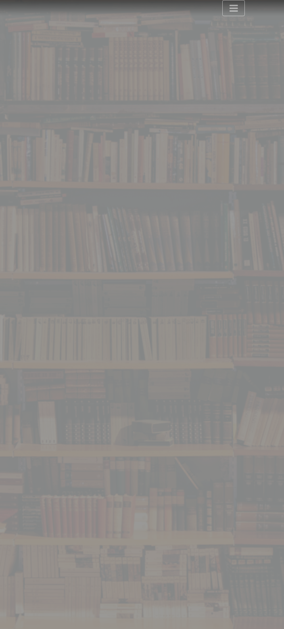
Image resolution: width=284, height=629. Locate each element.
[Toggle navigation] (233, 8)
